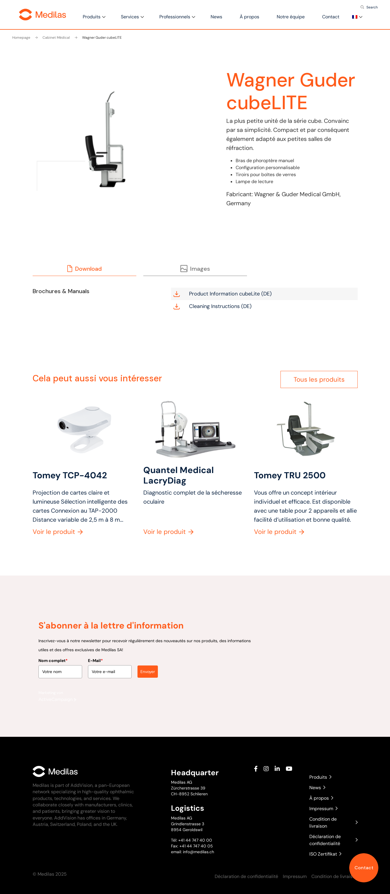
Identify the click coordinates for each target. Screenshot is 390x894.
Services (130, 17)
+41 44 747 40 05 (196, 846)
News (216, 17)
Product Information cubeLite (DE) (222, 293)
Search (372, 7)
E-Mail (95, 656)
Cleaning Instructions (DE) (212, 306)
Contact (363, 868)
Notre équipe (291, 17)
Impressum (323, 809)
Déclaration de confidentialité (333, 840)
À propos (249, 17)
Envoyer (147, 667)
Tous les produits (319, 379)
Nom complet (53, 656)
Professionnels (174, 17)
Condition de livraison (333, 822)
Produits (91, 17)
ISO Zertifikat (325, 854)
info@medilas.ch (198, 851)
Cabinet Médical (52, 37)
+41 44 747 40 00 (195, 840)
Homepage (21, 37)
